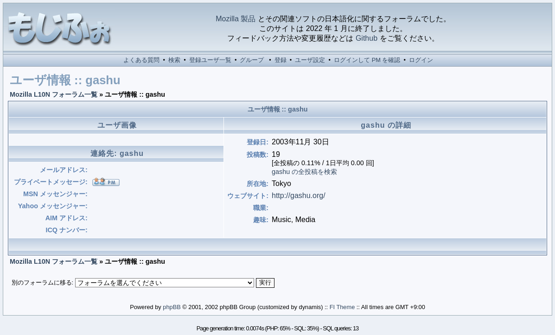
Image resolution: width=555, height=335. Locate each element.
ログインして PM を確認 (367, 59)
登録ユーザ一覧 (210, 59)
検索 (174, 59)
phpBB (171, 307)
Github (366, 38)
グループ (252, 59)
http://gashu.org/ (298, 195)
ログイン (421, 59)
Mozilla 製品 (235, 19)
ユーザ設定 (310, 59)
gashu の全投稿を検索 (304, 171)
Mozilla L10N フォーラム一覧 (53, 94)
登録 (280, 59)
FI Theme (342, 307)
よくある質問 (141, 59)
